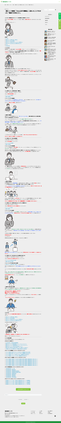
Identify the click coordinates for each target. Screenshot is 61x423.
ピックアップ (47, 16)
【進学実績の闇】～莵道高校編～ (11, 375)
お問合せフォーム (18, 415)
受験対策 (46, 20)
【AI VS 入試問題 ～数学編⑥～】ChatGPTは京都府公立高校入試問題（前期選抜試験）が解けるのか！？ (22, 365)
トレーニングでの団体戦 (9, 143)
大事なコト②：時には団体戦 (10, 40)
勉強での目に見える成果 (9, 261)
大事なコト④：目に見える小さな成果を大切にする (13, 43)
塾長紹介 (40, 412)
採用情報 (49, 412)
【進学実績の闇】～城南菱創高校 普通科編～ (13, 370)
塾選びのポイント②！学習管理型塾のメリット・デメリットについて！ (17, 345)
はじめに (7, 38)
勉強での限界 (8, 208)
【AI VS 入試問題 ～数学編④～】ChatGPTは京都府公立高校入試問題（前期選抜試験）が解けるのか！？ (22, 362)
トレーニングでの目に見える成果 (11, 260)
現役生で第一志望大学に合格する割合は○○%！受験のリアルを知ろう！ (17, 347)
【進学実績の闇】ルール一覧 (10, 368)
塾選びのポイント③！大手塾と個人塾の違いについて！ (14, 346)
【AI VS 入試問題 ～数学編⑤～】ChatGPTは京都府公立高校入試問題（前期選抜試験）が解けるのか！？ (22, 364)
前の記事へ (20, 399)
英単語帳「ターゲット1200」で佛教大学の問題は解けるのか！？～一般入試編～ (18, 384)
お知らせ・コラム (9, 4)
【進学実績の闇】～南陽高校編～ (11, 369)
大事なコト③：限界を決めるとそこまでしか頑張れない (14, 42)
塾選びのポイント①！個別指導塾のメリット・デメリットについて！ (16, 343)
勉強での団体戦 (8, 144)
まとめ (7, 44)
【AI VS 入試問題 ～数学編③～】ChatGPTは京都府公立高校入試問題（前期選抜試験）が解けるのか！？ (22, 361)
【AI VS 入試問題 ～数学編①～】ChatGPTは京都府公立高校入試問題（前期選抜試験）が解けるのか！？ (22, 359)
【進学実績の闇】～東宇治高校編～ (11, 377)
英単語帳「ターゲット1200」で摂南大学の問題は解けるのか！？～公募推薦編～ (18, 380)
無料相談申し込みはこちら (23, 389)
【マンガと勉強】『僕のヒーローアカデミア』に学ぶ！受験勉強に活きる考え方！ (18, 353)
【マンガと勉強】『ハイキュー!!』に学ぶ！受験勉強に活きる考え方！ (16, 355)
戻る (23, 403)
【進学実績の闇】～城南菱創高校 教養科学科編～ (13, 372)
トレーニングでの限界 (9, 207)
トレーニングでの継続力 (9, 95)
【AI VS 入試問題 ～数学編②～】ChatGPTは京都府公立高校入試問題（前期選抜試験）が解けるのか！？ (22, 360)
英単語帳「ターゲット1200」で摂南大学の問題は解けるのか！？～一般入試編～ (18, 381)
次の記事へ (26, 399)
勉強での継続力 (8, 96)
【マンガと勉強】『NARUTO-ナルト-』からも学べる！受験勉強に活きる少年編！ (18, 352)
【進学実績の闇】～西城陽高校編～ (11, 373)
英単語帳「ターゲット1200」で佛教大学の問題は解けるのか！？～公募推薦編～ (18, 382)
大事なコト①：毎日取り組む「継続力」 (12, 39)
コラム (7, 394)
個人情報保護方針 (50, 413)
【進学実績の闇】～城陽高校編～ (11, 374)
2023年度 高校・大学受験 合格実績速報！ (12, 342)
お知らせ (46, 22)
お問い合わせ (41, 413)
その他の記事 (8, 45)
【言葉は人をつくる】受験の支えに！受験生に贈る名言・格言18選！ (16, 348)
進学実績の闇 (47, 18)
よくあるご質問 (33, 412)
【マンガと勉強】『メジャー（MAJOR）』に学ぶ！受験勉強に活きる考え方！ (17, 354)
